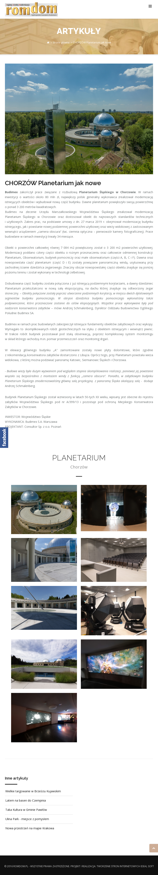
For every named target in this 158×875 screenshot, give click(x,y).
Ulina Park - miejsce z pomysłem (27, 819)
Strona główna (61, 42)
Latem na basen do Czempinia (25, 800)
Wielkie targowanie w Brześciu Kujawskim (33, 791)
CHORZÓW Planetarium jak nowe (92, 42)
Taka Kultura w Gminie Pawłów (26, 810)
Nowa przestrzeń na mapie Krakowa (29, 828)
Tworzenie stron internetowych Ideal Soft (125, 866)
